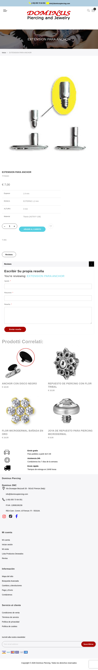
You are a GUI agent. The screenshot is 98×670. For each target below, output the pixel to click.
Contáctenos (7, 595)
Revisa (5, 559)
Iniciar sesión (7, 545)
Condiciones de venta (11, 614)
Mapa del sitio (7, 577)
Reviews (9, 255)
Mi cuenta (6, 541)
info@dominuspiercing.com (58, 3)
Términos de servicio (10, 618)
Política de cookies (9, 627)
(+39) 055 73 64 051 (37, 3)
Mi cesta (5, 550)
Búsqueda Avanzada (10, 582)
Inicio (4, 53)
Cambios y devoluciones (12, 586)
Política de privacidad (10, 623)
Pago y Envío (7, 591)
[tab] (9, 255)
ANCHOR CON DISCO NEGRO (19, 384)
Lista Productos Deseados (12, 554)
